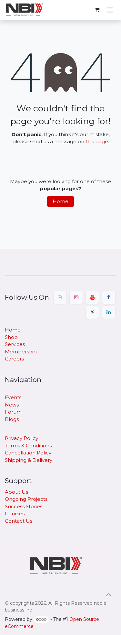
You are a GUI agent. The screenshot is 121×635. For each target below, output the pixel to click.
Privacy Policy (21, 438)
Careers (14, 359)
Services (15, 344)
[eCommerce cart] (96, 9)
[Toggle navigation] (109, 9)
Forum (13, 412)
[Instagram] (76, 297)
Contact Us (18, 521)
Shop (11, 337)
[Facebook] (108, 297)
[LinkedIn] (108, 312)
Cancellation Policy (28, 453)
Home (60, 201)
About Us (16, 492)
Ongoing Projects (26, 499)
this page (97, 141)
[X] (92, 312)
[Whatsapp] (60, 297)
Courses (15, 513)
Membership (21, 352)
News (12, 405)
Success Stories (23, 506)
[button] (108, 594)
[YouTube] (92, 297)
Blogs (12, 419)
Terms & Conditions (28, 446)
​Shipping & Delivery (28, 460)
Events (13, 397)
